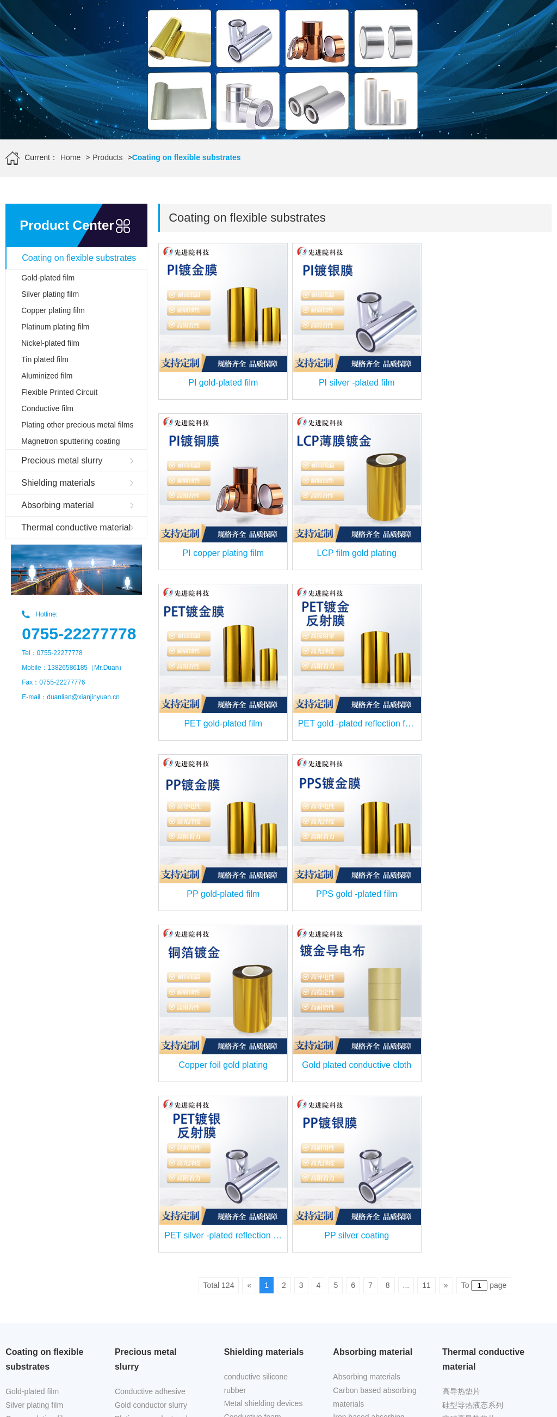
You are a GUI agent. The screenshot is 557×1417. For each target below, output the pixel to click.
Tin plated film (45, 359)
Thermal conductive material (76, 527)
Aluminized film (46, 375)
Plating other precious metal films (77, 424)
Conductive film (47, 408)
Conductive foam (252, 1071)
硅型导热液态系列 (472, 1059)
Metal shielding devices (263, 1057)
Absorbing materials (366, 1031)
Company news (359, 1193)
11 (426, 939)
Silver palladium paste (152, 1100)
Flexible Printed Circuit (59, 392)
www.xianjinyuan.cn (124, 1404)
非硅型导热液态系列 (476, 1086)
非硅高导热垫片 (469, 1072)
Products (107, 157)
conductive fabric (252, 1084)
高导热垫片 (461, 1045)
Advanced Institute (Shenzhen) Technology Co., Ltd (92, 1389)
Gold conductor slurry (151, 1059)
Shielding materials (58, 482)
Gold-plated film (48, 277)
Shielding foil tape (254, 1098)
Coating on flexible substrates (79, 257)
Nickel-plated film (50, 343)
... (406, 939)
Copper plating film (53, 310)
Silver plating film (50, 294)
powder (127, 1154)
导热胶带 (457, 1113)
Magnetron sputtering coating (70, 441)
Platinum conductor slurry (158, 1072)
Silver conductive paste (154, 1127)
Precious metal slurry (61, 460)
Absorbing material (57, 505)
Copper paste (137, 1113)
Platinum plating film (55, 326)
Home (70, 157)
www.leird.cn (317, 1389)
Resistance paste (144, 1141)
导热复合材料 (465, 1127)
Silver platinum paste (150, 1086)
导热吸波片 (461, 1100)
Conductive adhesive (150, 1045)
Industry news (356, 1180)
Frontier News (356, 1166)
